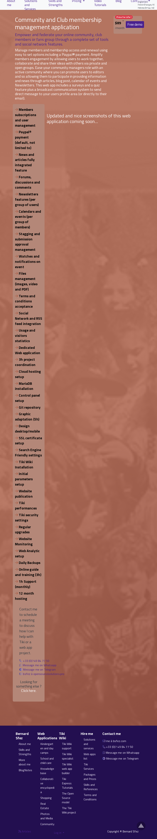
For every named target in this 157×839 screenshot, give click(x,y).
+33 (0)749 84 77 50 (36, 661)
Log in (58, 832)
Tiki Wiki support (67, 746)
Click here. (28, 690)
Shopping (46, 798)
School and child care (47, 760)
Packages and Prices (90, 776)
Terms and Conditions (90, 797)
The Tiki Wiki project (69, 810)
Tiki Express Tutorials (67, 783)
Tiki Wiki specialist (67, 756)
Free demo (134, 24)
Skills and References (91, 786)
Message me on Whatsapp (39, 665)
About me (25, 744)
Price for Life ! (123, 17)
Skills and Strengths (25, 751)
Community (47, 824)
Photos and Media (46, 816)
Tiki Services (89, 766)
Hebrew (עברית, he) (146, 7)
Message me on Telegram (39, 669)
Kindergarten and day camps (46, 748)
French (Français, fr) (146, 4)
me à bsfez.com (116, 741)
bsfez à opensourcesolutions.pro (43, 674)
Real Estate (44, 805)
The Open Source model (68, 797)
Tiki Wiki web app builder (67, 768)
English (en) (143, 1)
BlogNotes (25, 770)
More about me (24, 762)
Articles (24, 831)
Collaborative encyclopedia (47, 785)
